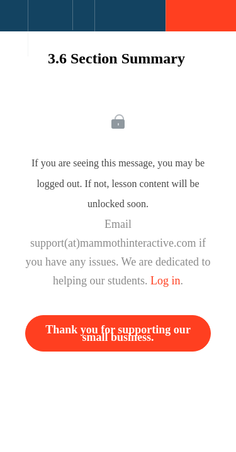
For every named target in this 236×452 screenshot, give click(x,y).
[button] (14, 22)
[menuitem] (50, 28)
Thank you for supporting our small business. (118, 333)
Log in (165, 280)
